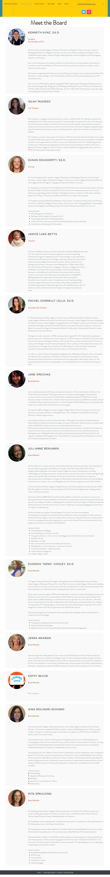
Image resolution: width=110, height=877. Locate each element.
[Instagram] (89, 12)
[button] (103, 3)
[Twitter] (84, 12)
